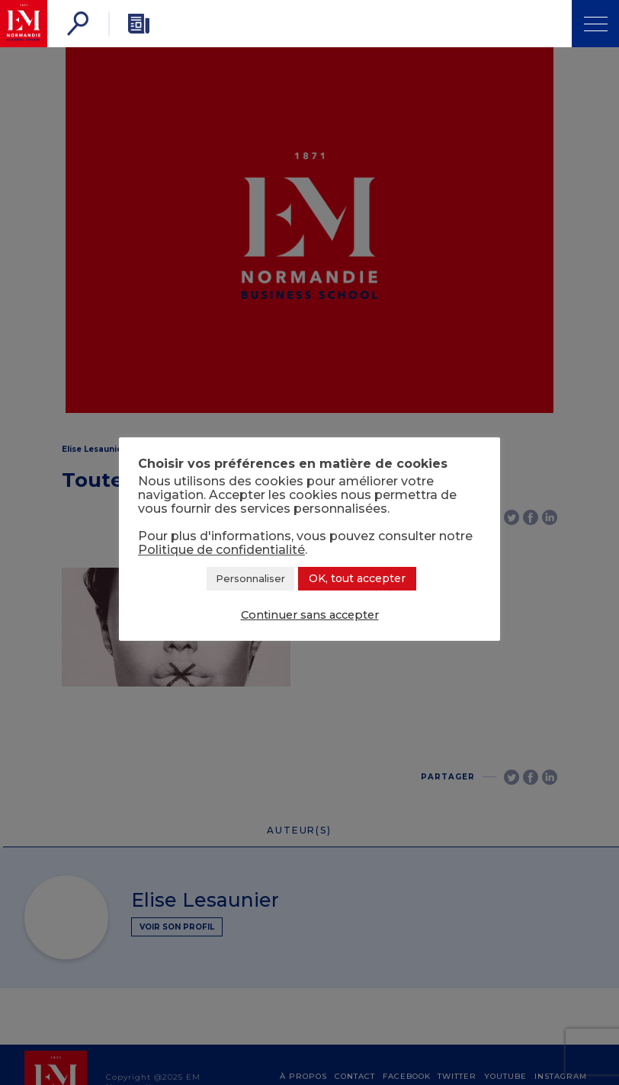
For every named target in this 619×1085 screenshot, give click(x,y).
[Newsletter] (138, 23)
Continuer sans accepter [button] (310, 615)
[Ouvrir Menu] (595, 23)
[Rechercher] (77, 23)
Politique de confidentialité (221, 549)
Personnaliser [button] (250, 578)
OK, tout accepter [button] (357, 578)
